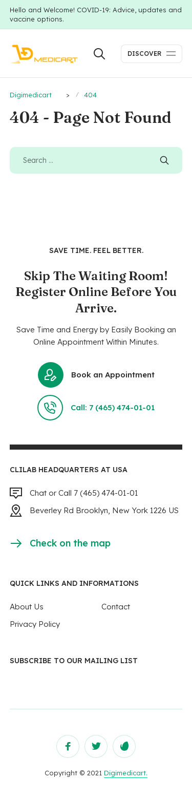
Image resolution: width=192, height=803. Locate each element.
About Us (27, 606)
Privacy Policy (35, 624)
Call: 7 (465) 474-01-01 (96, 408)
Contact (115, 606)
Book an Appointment (96, 375)
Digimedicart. (125, 773)
